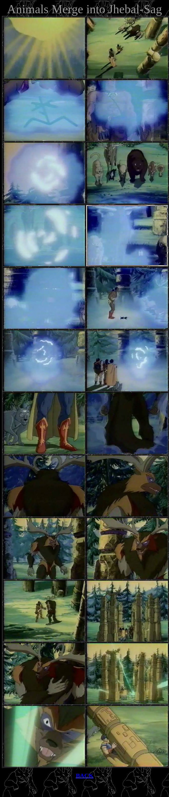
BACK (84, 775)
